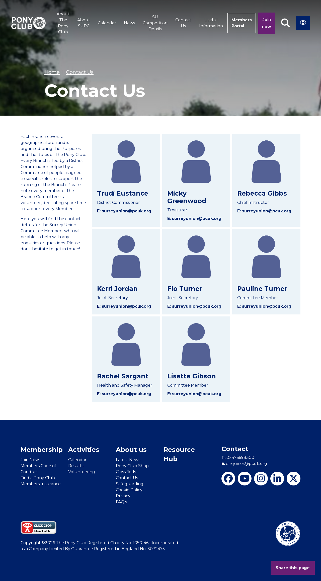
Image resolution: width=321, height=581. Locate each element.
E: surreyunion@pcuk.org (124, 211)
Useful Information (211, 23)
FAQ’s (121, 502)
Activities (83, 449)
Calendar (107, 23)
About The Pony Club (63, 23)
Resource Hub (179, 454)
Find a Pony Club (38, 477)
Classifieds (126, 471)
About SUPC (83, 23)
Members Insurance (41, 483)
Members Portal (241, 23)
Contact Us (183, 23)
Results (75, 465)
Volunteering (81, 471)
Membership (42, 449)
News (129, 23)
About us (131, 449)
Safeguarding (129, 483)
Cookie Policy (129, 489)
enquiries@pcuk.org (244, 463)
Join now (266, 23)
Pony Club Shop (132, 465)
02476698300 (237, 457)
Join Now (30, 459)
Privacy (123, 495)
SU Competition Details (155, 23)
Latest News (128, 459)
